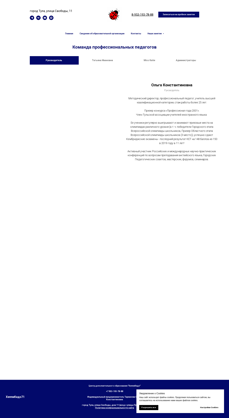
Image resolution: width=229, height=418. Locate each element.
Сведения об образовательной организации (102, 33)
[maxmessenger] (51, 19)
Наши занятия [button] (155, 33)
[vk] (38, 19)
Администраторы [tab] (186, 60)
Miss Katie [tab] (149, 60)
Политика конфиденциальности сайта (114, 408)
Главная (69, 33)
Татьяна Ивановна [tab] (102, 60)
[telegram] (32, 19)
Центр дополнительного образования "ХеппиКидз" (114, 386)
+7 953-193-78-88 (114, 391)
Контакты (136, 33)
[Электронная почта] (45, 19)
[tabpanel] (114, 122)
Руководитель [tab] (54, 60)
